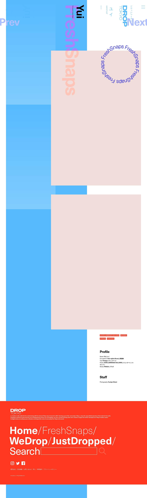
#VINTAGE (110, 339)
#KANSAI (124, 335)
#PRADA (102, 339)
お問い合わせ (28, 469)
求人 (34, 469)
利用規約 (39, 469)
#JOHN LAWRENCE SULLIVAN (109, 335)
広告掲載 (19, 469)
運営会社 (13, 469)
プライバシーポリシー (50, 469)
